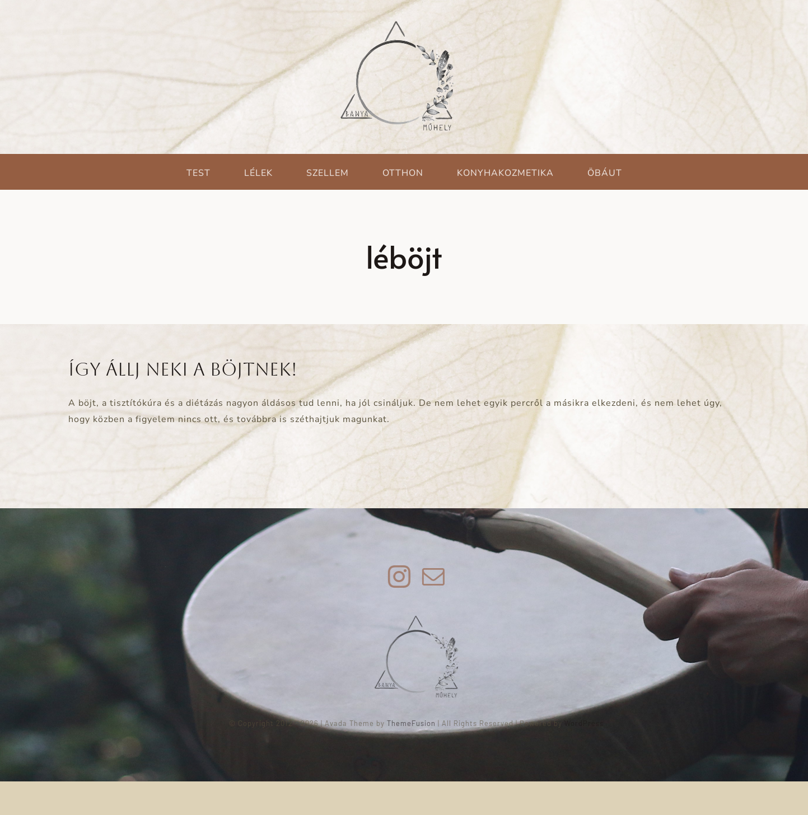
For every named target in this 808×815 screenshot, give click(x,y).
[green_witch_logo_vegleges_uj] (397, 23)
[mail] (437, 576)
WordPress (588, 723)
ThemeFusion (415, 723)
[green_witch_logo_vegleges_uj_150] (421, 620)
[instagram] (403, 576)
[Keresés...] (188, 105)
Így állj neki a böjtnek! (182, 369)
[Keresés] (79, 105)
